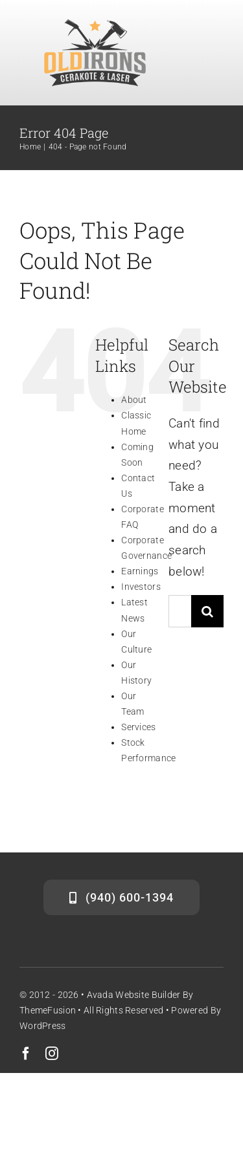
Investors (141, 586)
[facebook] (25, 1053)
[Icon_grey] (94, 23)
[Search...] (179, 611)
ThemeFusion (47, 1010)
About (133, 400)
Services (138, 727)
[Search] (207, 611)
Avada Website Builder (134, 995)
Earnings (139, 571)
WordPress (42, 1026)
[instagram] (51, 1053)
